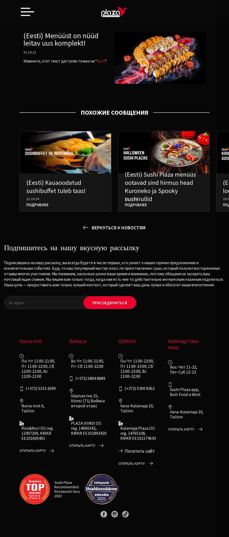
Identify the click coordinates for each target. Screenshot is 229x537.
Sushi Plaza (63, 482)
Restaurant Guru (67, 491)
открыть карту (33, 450)
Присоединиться (109, 302)
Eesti (101, 61)
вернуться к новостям (118, 228)
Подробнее (37, 204)
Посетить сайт (140, 451)
